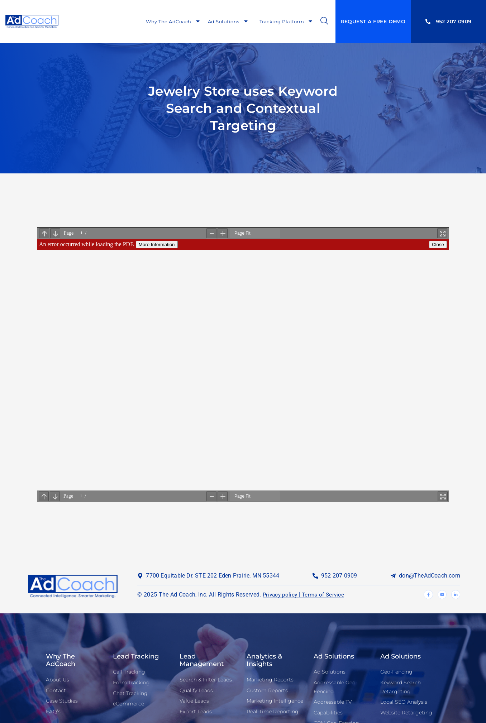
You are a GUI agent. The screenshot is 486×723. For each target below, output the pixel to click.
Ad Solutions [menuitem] (228, 21)
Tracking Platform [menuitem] (286, 21)
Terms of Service (326, 594)
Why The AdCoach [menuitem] (173, 21)
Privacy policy (281, 594)
